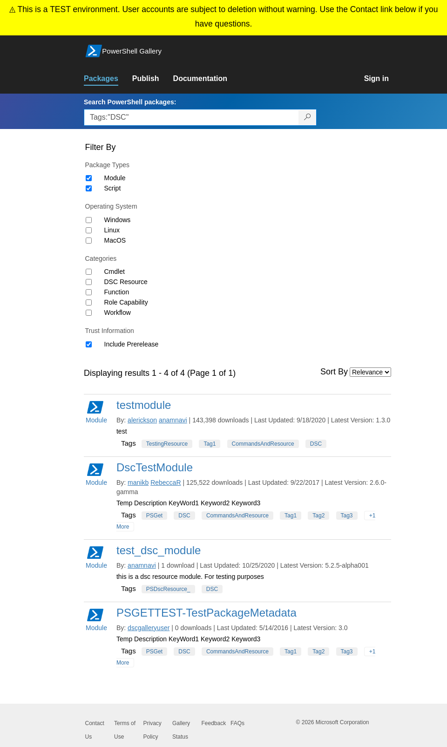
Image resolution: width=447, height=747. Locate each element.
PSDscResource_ (168, 589)
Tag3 (347, 515)
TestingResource (167, 444)
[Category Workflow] (89, 313)
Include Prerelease (131, 344)
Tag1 (209, 444)
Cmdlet (114, 271)
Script (112, 188)
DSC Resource (126, 281)
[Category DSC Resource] (89, 282)
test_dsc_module (158, 550)
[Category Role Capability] (89, 302)
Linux (112, 230)
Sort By (334, 371)
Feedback (214, 723)
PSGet (154, 515)
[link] (108, 78)
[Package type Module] (89, 178)
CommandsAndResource (263, 444)
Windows (117, 220)
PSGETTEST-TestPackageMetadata (206, 612)
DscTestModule (154, 467)
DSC (316, 444)
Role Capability (126, 302)
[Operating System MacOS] (89, 241)
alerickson (142, 420)
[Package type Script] (89, 188)
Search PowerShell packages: (130, 102)
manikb (138, 482)
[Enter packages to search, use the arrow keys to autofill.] (191, 117)
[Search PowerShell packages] (307, 117)
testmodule (143, 405)
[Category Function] (89, 292)
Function (116, 292)
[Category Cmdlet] (89, 272)
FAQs (237, 723)
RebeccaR (165, 482)
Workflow (117, 312)
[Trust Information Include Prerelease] (89, 344)
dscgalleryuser (148, 628)
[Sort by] (370, 372)
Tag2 (318, 515)
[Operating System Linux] (89, 230)
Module (115, 178)
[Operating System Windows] (89, 220)
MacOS (115, 240)
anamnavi (173, 420)
